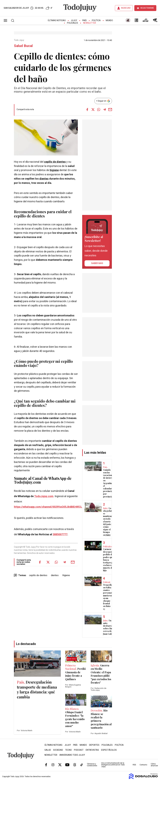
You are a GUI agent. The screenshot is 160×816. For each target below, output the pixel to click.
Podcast (79, 750)
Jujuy (74, 20)
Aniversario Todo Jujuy (72, 755)
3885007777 (60, 534)
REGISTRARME (147, 8)
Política (96, 20)
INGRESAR (125, 8)
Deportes (94, 745)
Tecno (68, 750)
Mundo (109, 20)
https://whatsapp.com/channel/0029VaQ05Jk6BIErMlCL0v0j (50, 507)
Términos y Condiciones (92, 765)
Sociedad (58, 750)
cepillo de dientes (55, 162)
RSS (134, 764)
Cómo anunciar (154, 765)
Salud (47, 750)
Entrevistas (92, 750)
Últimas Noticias (57, 20)
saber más (97, 263)
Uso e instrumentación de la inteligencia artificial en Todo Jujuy (113, 765)
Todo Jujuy (19, 40)
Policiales (72, 23)
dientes (44, 179)
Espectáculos (109, 750)
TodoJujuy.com (43, 496)
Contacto (143, 764)
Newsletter (89, 23)
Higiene (66, 575)
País (84, 20)
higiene (54, 170)
